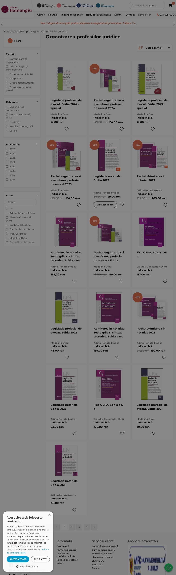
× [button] (49, 515)
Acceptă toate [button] (18, 559)
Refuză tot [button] (40, 559)
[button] (28, 566)
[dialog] (28, 541)
